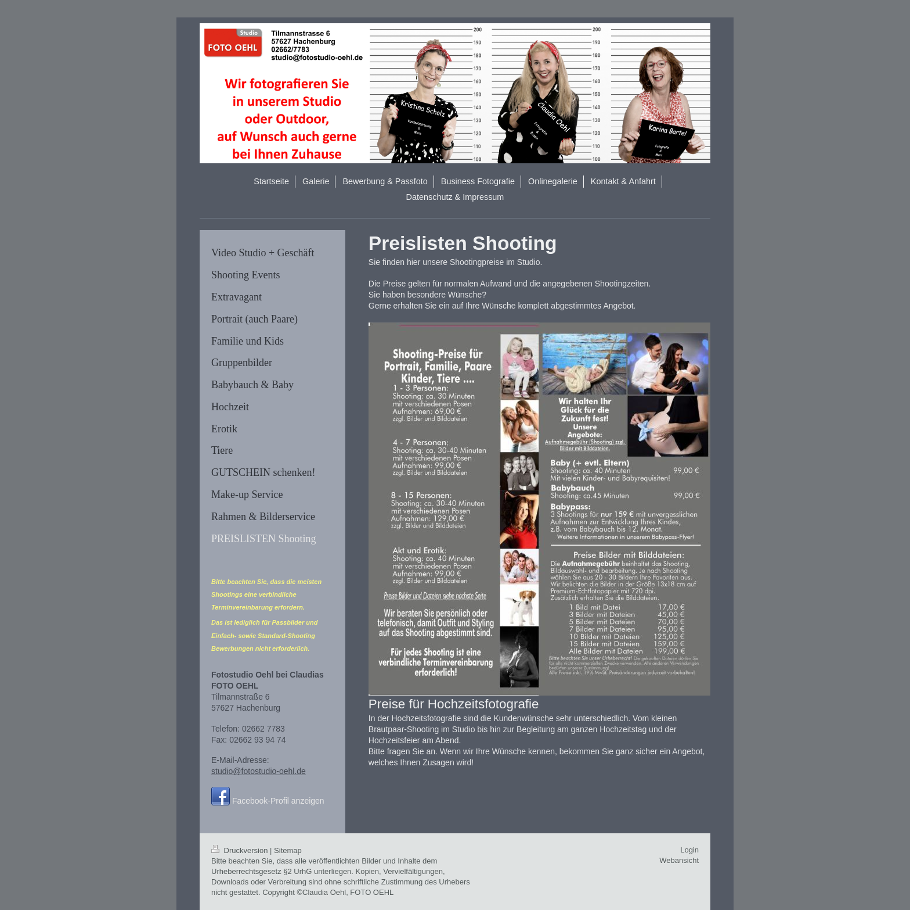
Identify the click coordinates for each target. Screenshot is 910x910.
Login (689, 849)
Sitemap (288, 850)
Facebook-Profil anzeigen (278, 800)
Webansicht (679, 860)
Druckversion (240, 850)
